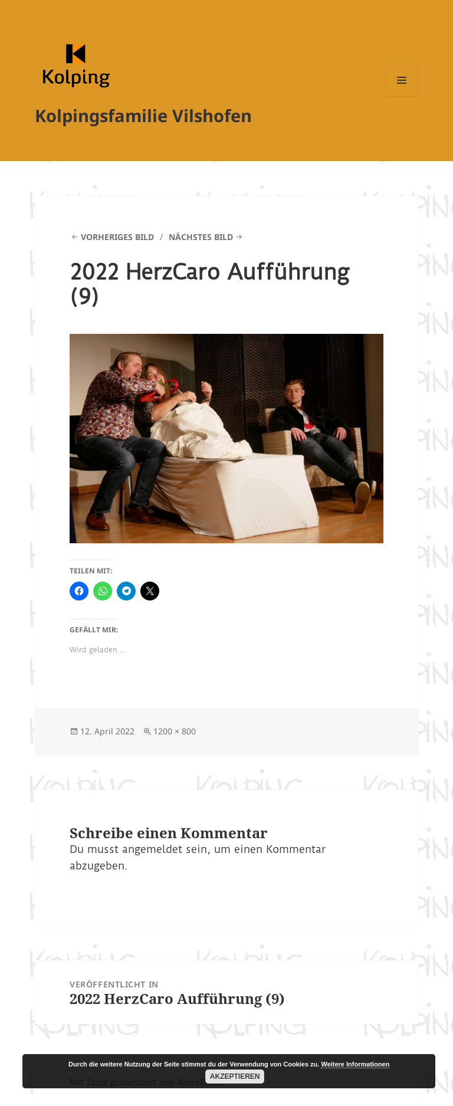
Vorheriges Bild (117, 236)
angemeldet (152, 849)
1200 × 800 (174, 731)
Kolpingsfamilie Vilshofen (143, 115)
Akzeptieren (235, 1076)
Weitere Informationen (355, 1064)
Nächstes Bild (201, 236)
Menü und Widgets (402, 96)
